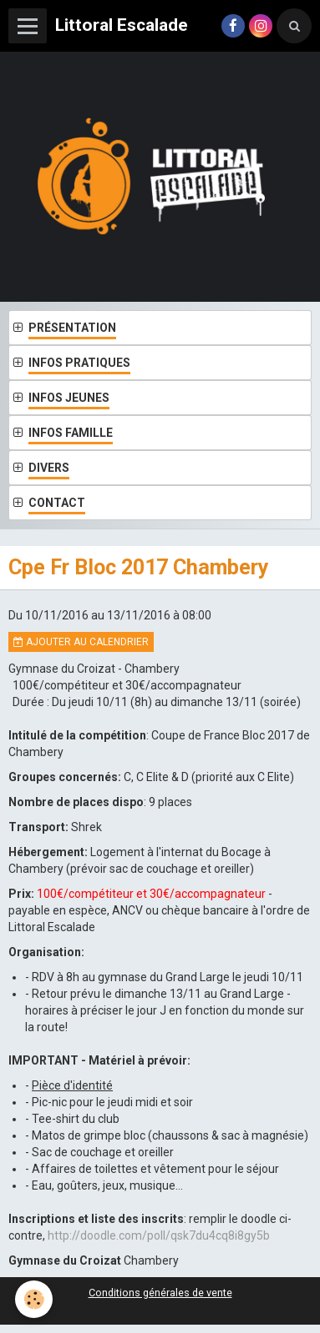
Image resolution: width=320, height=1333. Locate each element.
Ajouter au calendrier (81, 642)
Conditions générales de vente (160, 1292)
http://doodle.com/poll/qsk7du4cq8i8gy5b (159, 1235)
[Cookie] (34, 1299)
